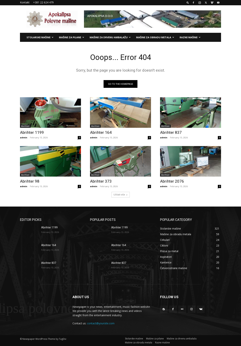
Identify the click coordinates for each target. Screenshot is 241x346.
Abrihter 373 (101, 181)
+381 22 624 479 (43, 2)
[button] (188, 2)
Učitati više (121, 194)
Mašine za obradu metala (155, 37)
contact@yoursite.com (100, 323)
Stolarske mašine (40, 37)
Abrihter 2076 (172, 181)
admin (23, 137)
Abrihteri (25, 126)
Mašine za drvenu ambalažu (110, 37)
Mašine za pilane (71, 37)
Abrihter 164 (101, 132)
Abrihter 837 (171, 132)
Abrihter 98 (29, 181)
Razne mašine (190, 37)
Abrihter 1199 (32, 132)
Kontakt (25, 2)
